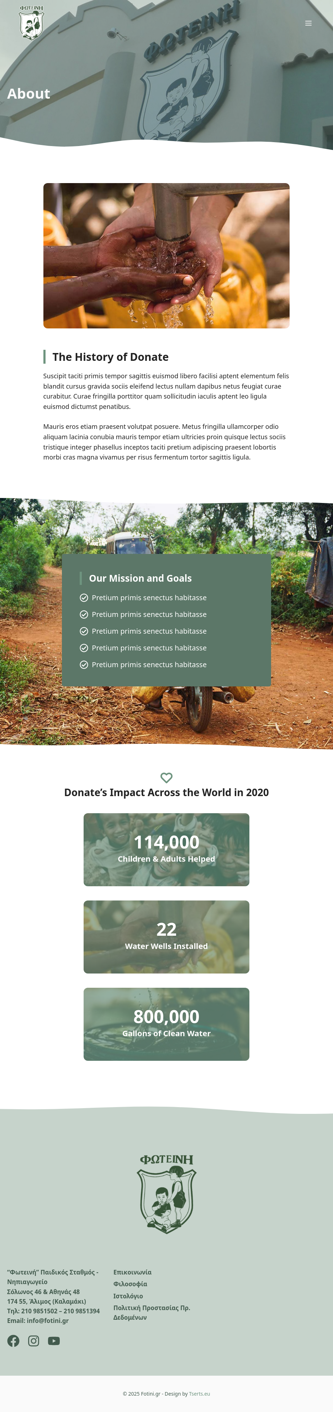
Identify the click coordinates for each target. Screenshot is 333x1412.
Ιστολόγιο (128, 1296)
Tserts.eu (199, 1393)
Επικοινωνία (132, 1272)
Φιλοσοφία (130, 1284)
